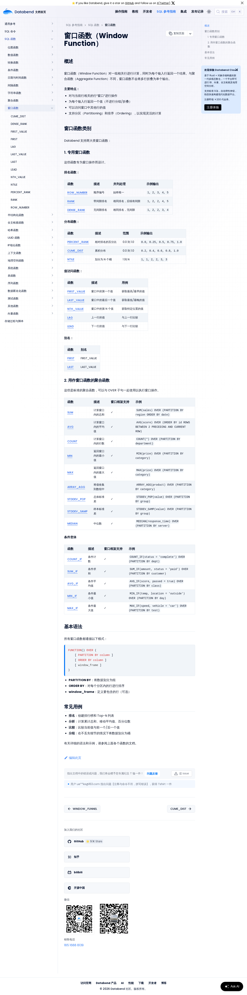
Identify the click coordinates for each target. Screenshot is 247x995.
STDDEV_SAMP (77, 511)
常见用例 (210, 58)
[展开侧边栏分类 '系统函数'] (52, 268)
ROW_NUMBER (77, 193)
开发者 (147, 11)
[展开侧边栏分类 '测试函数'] (52, 298)
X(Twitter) (163, 3)
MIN (69, 456)
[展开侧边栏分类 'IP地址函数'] (52, 245)
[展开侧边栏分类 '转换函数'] (52, 62)
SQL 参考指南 (166, 11)
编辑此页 (72, 758)
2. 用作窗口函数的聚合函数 (221, 44)
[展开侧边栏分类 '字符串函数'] (52, 93)
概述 (207, 25)
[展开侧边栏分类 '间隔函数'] (52, 85)
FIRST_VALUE (76, 291)
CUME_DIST (75, 251)
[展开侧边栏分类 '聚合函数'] (52, 100)
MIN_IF (72, 596)
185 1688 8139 (74, 945)
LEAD (70, 326)
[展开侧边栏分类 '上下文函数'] (52, 253)
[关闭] (242, 3)
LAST (70, 367)
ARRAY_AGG (76, 487)
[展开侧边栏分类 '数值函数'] (52, 55)
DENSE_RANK (76, 210)
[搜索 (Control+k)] (229, 11)
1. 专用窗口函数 (216, 37)
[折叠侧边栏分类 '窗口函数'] (52, 108)
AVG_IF (72, 583)
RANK (71, 201)
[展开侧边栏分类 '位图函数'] (52, 47)
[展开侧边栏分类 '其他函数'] (52, 306)
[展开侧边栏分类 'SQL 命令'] (52, 31)
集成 (183, 11)
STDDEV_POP (76, 499)
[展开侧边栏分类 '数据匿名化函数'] (52, 291)
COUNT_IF (74, 559)
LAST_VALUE (75, 300)
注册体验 (213, 107)
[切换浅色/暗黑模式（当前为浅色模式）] (209, 12)
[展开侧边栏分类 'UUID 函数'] (52, 237)
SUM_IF (72, 571)
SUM (70, 412)
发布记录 (197, 11)
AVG (70, 427)
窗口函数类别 (212, 31)
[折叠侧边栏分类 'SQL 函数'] (52, 39)
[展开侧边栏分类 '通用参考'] (52, 24)
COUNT (72, 441)
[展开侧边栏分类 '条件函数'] (52, 70)
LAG (70, 318)
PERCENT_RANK (78, 242)
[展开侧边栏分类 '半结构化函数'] (52, 215)
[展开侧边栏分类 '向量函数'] (52, 313)
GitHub (129, 3)
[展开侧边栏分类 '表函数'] (52, 275)
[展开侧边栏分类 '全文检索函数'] (52, 222)
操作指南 (121, 11)
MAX (70, 472)
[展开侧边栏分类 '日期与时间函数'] (52, 77)
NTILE (70, 259)
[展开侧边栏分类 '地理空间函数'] (52, 260)
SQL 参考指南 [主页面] (74, 25)
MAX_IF (72, 608)
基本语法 (210, 52)
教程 (135, 11)
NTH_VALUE (75, 309)
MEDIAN (72, 523)
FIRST (70, 358)
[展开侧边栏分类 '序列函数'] (52, 283)
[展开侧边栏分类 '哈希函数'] (52, 230)
